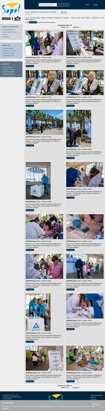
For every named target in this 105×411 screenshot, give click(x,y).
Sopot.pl (5, 34)
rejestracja (6, 37)
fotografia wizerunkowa (9, 50)
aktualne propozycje (9, 29)
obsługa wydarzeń (8, 48)
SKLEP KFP (5, 64)
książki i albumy (7, 67)
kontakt (95, 4)
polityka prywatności (96, 395)
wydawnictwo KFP (8, 55)
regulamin (93, 397)
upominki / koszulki (8, 69)
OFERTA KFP (6, 45)
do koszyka (33, 22)
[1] (67, 27)
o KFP (87, 4)
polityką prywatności (45, 406)
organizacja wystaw (8, 53)
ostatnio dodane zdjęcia (10, 32)
